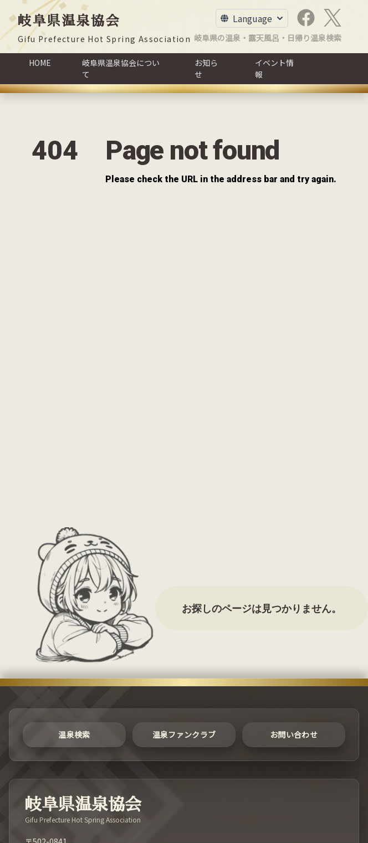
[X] (332, 18)
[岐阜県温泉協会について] (122, 69)
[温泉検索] (74, 734)
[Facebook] (306, 18)
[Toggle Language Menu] (252, 18)
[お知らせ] (209, 69)
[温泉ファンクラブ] (184, 734)
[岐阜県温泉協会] (104, 28)
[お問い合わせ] (293, 734)
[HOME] (40, 69)
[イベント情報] (277, 69)
